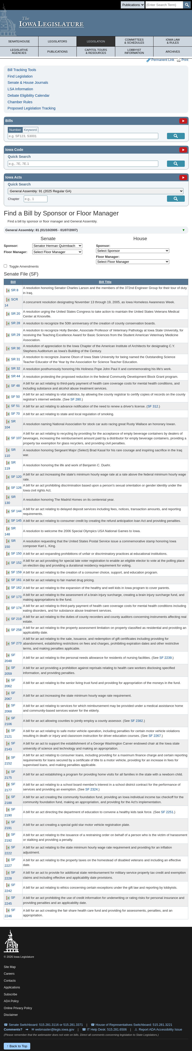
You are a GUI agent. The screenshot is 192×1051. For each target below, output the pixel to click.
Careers (9, 973)
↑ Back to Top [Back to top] (17, 1046)
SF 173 (16, 597)
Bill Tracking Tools (22, 70)
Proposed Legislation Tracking (32, 108)
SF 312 (153, 406)
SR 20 (15, 314)
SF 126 (16, 487)
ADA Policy (11, 1001)
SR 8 (14, 290)
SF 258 (16, 630)
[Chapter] (36, 198)
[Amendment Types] (5, 266)
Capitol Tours (96, 51)
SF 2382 (137, 721)
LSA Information (20, 89)
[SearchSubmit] (187, 4)
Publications (57, 51)
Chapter (13, 199)
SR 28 (15, 323)
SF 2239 (166, 658)
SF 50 (15, 396)
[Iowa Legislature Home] (96, 23)
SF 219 (16, 619)
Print (182, 60)
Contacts (10, 980)
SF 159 (16, 572)
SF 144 (16, 511)
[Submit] (176, 164)
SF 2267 (154, 736)
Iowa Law (173, 41)
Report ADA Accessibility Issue (160, 1029)
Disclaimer (11, 1015)
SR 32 (15, 369)
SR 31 (15, 359)
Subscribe (10, 994)
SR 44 (15, 376)
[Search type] (132, 4)
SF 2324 (91, 789)
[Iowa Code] (183, 150)
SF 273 (16, 643)
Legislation (96, 41)
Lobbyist (134, 51)
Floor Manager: (15, 252)
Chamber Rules (20, 102)
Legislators (57, 41)
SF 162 (16, 587)
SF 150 (16, 553)
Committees (134, 41)
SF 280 (75, 399)
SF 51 (15, 406)
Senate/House (19, 41)
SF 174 (16, 608)
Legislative (19, 51)
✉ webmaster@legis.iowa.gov (53, 1029)
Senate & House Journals (28, 83)
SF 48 (15, 385)
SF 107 (16, 438)
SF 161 (16, 580)
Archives (173, 51)
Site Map (10, 967)
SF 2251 (167, 812)
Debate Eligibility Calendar (29, 95)
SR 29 (15, 335)
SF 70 (15, 414)
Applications (12, 987)
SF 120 (16, 476)
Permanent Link (160, 60)
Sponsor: (11, 246)
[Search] (164, 4)
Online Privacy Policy (18, 1008)
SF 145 (16, 520)
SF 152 (16, 563)
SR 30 (15, 348)
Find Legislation (20, 76)
